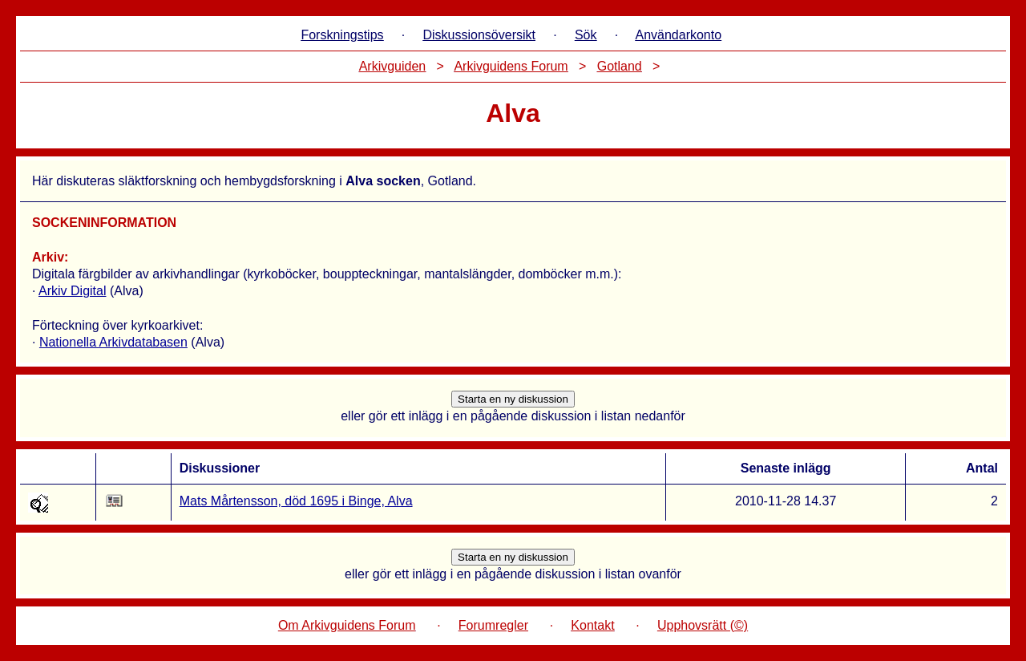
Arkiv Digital (72, 291)
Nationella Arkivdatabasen (113, 342)
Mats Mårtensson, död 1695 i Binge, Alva (296, 501)
